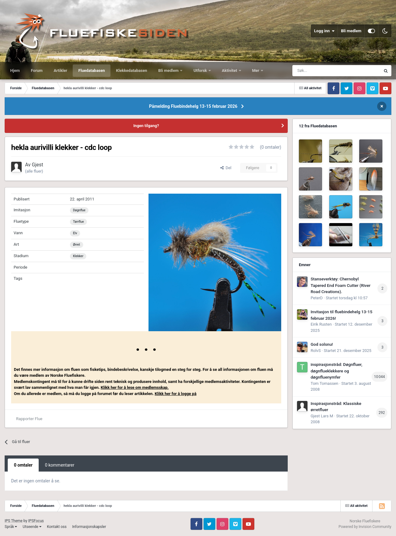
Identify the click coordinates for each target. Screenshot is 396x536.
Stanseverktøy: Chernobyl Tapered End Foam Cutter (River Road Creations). (341, 285)
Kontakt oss (57, 527)
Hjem (15, 70)
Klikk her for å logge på (175, 393)
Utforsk (200, 70)
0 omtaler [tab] (23, 465)
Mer (256, 70)
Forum (37, 70)
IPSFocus (36, 521)
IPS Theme (14, 521)
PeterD (317, 298)
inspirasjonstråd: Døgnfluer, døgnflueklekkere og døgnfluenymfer (336, 371)
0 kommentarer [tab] (59, 465)
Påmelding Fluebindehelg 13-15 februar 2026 (193, 106)
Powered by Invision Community (364, 527)
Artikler (60, 70)
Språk (11, 527)
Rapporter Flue (29, 418)
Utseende (32, 527)
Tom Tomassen (324, 383)
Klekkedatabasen (131, 70)
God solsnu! (322, 344)
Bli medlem (351, 31)
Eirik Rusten (321, 324)
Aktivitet (230, 70)
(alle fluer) (34, 171)
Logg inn (324, 30)
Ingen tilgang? (146, 125)
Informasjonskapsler (89, 527)
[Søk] (321, 70)
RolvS (316, 350)
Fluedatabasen (91, 70)
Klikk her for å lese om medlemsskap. (135, 387)
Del (225, 167)
